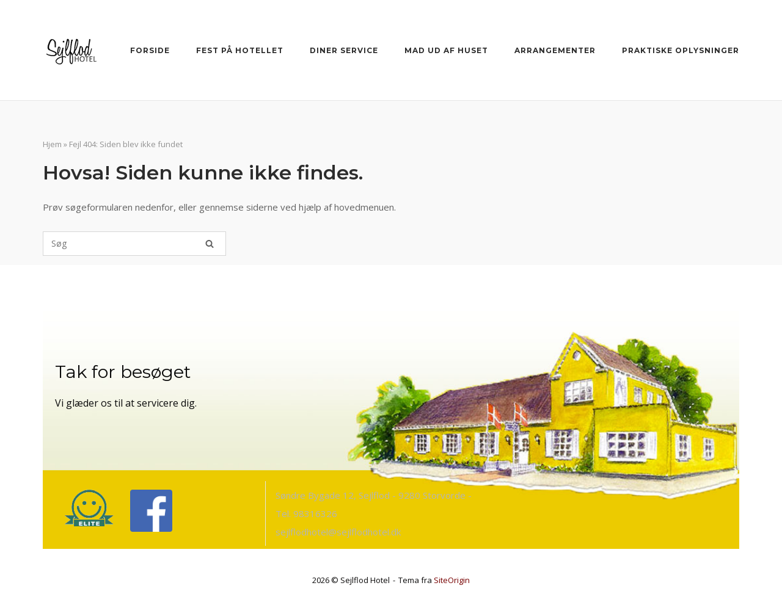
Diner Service (344, 50)
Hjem (52, 144)
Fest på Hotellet (239, 50)
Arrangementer (555, 50)
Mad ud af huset (446, 50)
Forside (150, 50)
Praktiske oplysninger (680, 50)
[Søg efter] (134, 243)
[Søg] (209, 243)
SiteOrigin (452, 580)
